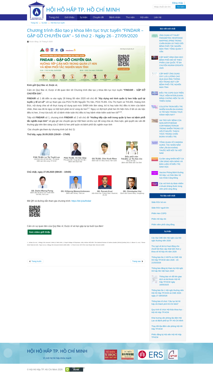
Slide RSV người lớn (160, 208)
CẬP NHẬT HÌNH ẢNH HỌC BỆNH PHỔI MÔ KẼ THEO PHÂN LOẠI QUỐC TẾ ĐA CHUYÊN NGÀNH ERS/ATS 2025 (171, 62)
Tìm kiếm (181, 7)
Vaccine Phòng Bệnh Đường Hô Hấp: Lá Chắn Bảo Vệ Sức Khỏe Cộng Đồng (171, 175)
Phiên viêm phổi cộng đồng (163, 224)
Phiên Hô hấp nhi (158, 219)
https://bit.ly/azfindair (81, 201)
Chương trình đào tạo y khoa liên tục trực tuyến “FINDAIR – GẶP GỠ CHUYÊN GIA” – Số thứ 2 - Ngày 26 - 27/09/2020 (85, 33)
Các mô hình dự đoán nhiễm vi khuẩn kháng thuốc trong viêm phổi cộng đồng (171, 186)
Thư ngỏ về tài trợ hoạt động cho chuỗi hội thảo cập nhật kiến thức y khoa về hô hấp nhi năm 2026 (166, 249)
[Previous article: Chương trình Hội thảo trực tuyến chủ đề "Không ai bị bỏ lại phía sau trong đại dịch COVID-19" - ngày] (35, 261)
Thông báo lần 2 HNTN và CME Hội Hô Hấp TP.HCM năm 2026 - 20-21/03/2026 (166, 260)
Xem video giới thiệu (39, 232)
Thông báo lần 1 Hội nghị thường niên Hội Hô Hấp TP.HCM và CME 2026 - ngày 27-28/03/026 (167, 293)
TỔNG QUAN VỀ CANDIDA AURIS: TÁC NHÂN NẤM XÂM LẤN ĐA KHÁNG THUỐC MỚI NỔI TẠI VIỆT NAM (171, 147)
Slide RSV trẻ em (158, 202)
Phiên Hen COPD (158, 213)
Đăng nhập (177, 3)
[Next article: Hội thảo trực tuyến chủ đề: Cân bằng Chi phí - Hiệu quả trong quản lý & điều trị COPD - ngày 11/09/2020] (137, 261)
